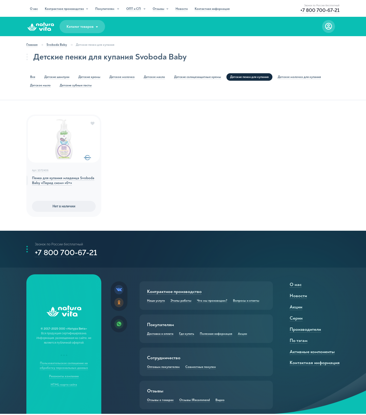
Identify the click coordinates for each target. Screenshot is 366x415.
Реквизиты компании (64, 377)
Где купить (186, 335)
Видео (220, 401)
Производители (305, 330)
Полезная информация (216, 335)
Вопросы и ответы (246, 302)
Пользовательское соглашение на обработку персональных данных (64, 366)
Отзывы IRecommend (194, 401)
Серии (295, 319)
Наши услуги (156, 302)
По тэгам (298, 342)
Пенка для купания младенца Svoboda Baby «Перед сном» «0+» (63, 181)
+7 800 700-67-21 (66, 253)
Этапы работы (180, 302)
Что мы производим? (212, 302)
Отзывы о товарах (160, 401)
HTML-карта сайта (64, 386)
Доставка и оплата (160, 335)
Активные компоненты (312, 353)
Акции (242, 335)
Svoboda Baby (57, 45)
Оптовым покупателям (163, 368)
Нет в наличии (64, 207)
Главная (32, 45)
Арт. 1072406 (40, 170)
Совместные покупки (200, 368)
